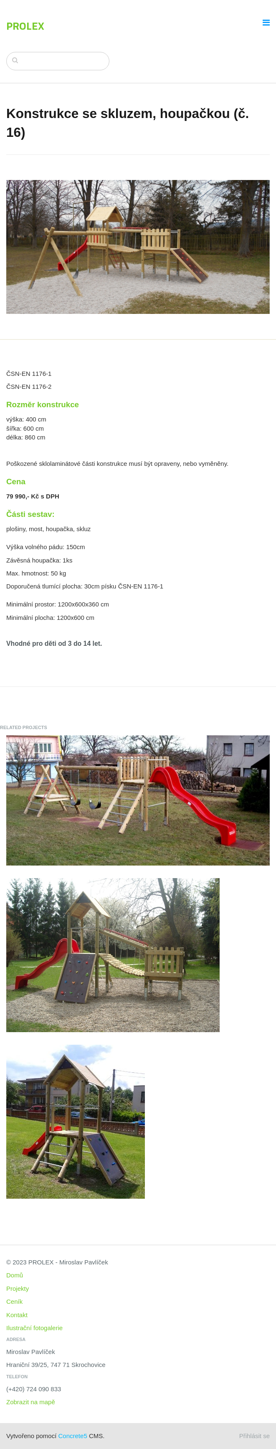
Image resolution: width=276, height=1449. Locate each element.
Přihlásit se (254, 1435)
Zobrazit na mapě (30, 1401)
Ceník (14, 1301)
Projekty (17, 1288)
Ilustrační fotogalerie (34, 1327)
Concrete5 (72, 1435)
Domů (14, 1275)
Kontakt (17, 1314)
